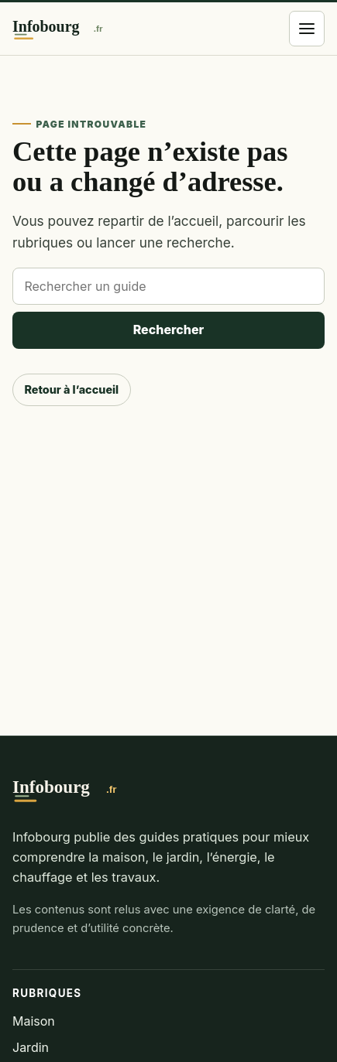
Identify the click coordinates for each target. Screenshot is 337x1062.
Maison (33, 1021)
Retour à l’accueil (71, 389)
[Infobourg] (72, 29)
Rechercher (169, 329)
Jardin (30, 1047)
